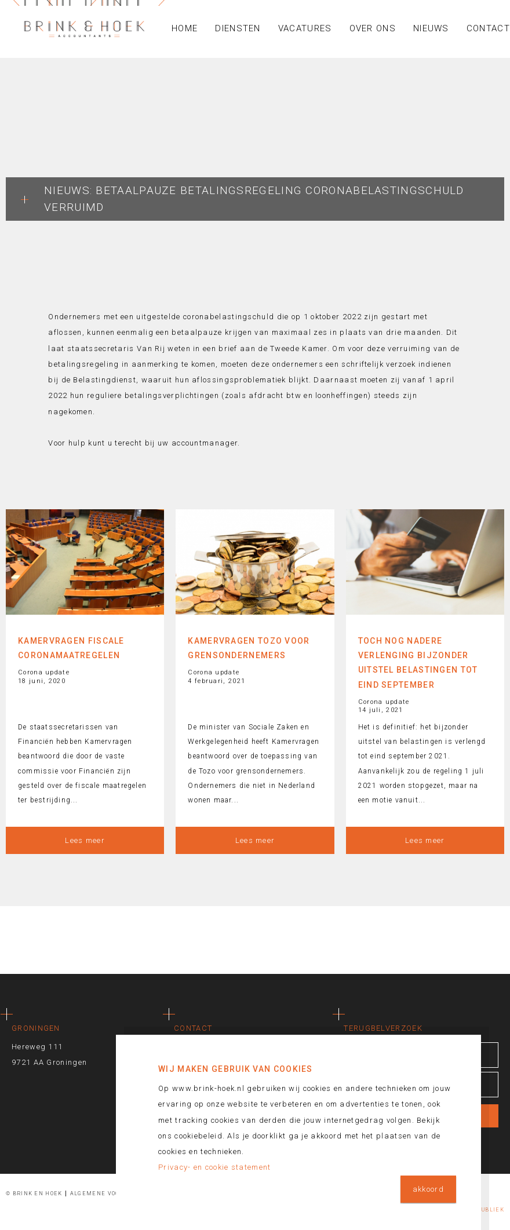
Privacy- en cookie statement (214, 1167)
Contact (193, 1028)
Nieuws (431, 28)
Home (185, 28)
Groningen (36, 1028)
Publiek (491, 1210)
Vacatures (305, 28)
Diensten (237, 28)
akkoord (428, 1189)
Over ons (372, 28)
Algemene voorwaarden (112, 1193)
